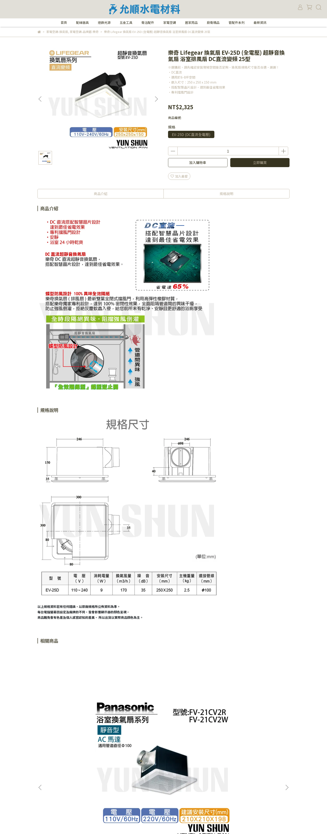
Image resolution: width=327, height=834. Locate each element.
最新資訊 (260, 22)
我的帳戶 (102, 770)
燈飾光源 (104, 22)
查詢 (99, 777)
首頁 (64, 22)
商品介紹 (100, 193)
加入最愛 (179, 176)
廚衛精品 (213, 22)
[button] (156, 99)
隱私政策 (102, 763)
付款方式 (43, 777)
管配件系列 (237, 22)
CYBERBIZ (130, 822)
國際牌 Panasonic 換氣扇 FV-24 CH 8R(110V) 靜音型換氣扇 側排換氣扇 (255, 708)
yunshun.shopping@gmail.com (179, 797)
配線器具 (82, 22)
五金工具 (126, 22)
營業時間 (43, 763)
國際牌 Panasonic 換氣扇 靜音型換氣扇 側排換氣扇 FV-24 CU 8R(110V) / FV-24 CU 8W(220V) (133, 708)
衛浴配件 (147, 22)
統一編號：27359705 (170, 804)
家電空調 (169, 22)
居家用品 (191, 22)
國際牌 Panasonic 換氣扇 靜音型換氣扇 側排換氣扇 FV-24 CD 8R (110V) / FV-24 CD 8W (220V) (194, 708)
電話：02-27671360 (169, 757)
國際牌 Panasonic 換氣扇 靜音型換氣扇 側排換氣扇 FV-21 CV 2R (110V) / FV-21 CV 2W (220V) (71, 708)
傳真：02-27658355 (169, 763)
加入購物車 (197, 162)
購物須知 (43, 770)
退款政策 (43, 784)
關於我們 (43, 757)
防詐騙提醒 (104, 757)
